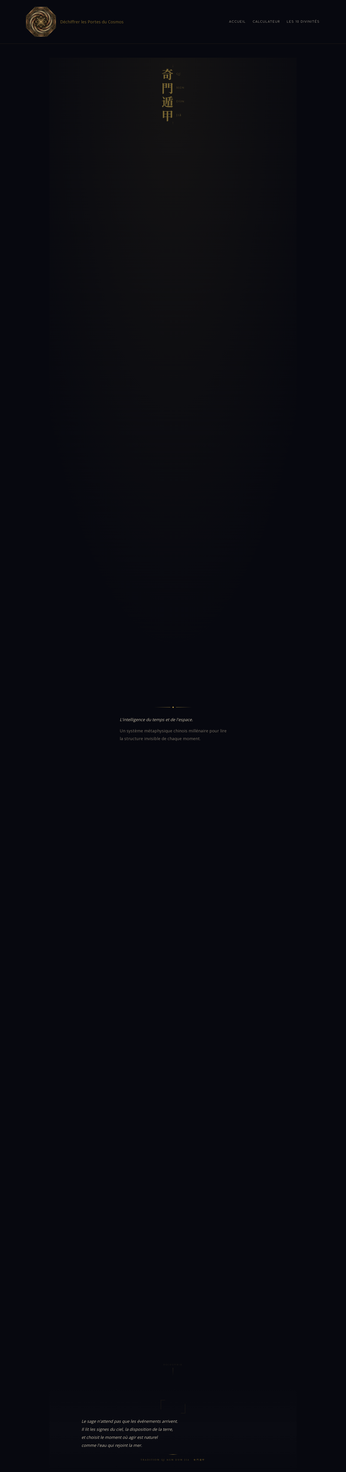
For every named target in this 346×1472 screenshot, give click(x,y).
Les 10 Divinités (303, 21)
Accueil (237, 21)
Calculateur (266, 21)
